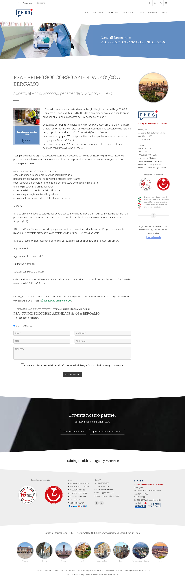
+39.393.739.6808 (144, 155)
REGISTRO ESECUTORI (77, 493)
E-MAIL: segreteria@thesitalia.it (150, 161)
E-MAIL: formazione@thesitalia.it (150, 164)
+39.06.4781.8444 (144, 152)
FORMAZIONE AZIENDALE (78, 487)
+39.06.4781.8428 (144, 149)
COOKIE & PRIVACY (76, 503)
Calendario (41, 3)
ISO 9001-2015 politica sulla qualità (147, 500)
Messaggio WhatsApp (147, 158)
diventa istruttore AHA (73, 432)
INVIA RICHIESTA (72, 374)
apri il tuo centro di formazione (107, 432)
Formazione (28, 3)
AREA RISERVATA (75, 500)
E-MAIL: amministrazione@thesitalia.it (152, 168)
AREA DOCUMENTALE (77, 496)
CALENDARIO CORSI (76, 490)
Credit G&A (113, 575)
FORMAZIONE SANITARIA (78, 483)
